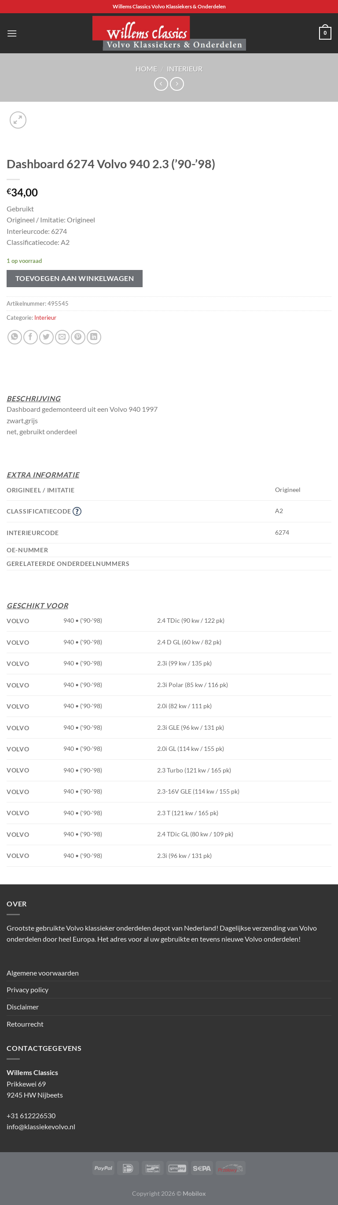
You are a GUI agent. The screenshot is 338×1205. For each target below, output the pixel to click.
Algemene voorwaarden (43, 972)
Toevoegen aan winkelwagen (74, 278)
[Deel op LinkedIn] (94, 337)
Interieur (184, 68)
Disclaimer (23, 1006)
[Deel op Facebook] (30, 337)
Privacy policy (27, 989)
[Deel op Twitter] (46, 337)
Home (146, 68)
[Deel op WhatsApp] (14, 337)
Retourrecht (25, 1024)
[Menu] (12, 33)
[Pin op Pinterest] (78, 337)
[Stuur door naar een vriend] (62, 337)
